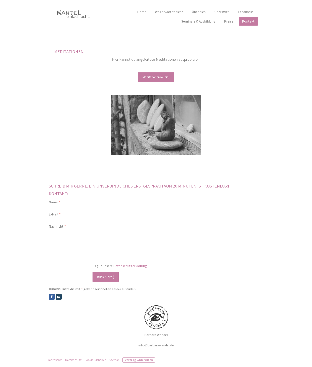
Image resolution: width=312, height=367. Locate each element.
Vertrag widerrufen (139, 360)
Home (141, 12)
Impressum (55, 360)
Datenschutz (73, 360)
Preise (228, 21)
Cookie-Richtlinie (95, 360)
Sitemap (114, 360)
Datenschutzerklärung (130, 266)
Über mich (221, 12)
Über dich (199, 12)
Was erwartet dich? (169, 12)
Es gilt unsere (120, 266)
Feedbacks (246, 12)
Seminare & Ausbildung (198, 21)
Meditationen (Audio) (156, 77)
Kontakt (248, 21)
